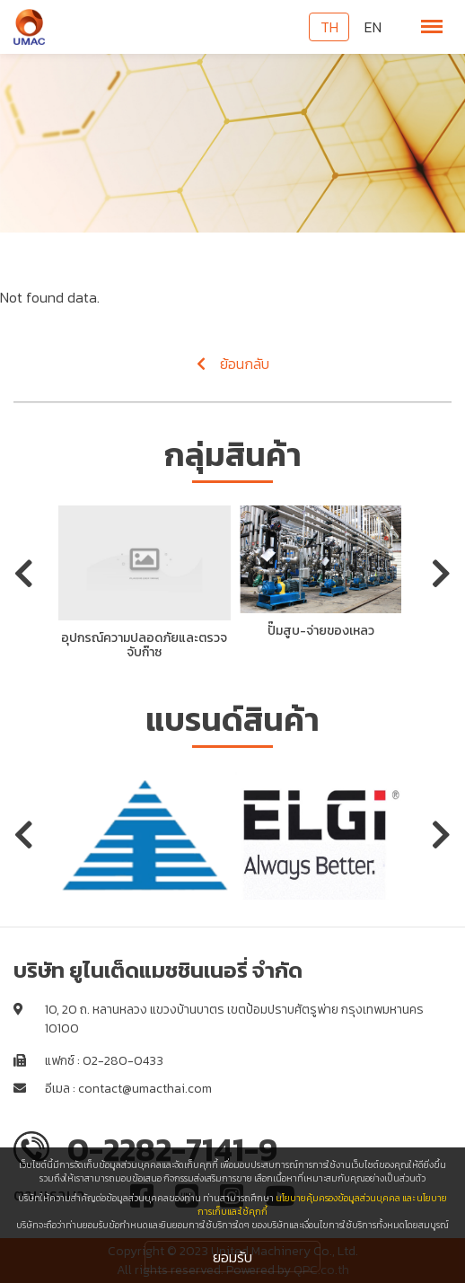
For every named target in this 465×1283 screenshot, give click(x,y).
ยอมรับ (232, 1257)
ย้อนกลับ (233, 363)
